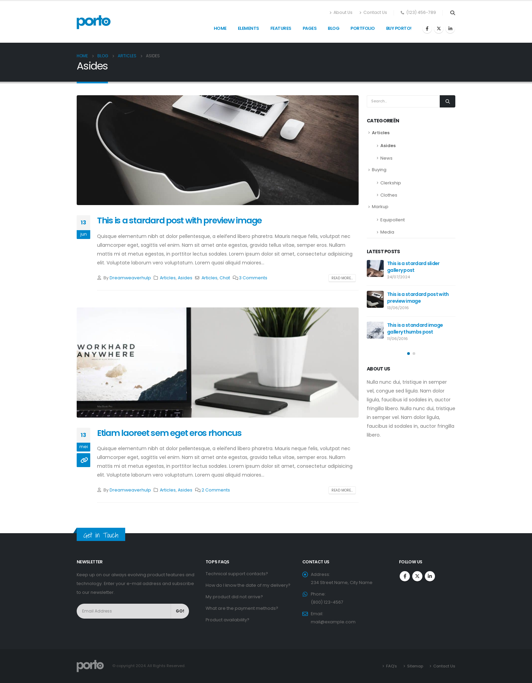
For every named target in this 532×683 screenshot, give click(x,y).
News (386, 158)
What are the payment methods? (242, 608)
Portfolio (362, 28)
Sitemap (415, 666)
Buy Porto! (399, 28)
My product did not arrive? (234, 597)
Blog (333, 28)
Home (220, 28)
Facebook (405, 576)
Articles (168, 278)
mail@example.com (333, 622)
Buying (379, 169)
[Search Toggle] (452, 13)
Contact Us (373, 12)
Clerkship (390, 183)
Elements (248, 28)
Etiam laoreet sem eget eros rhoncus (169, 433)
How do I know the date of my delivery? (248, 585)
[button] (408, 353)
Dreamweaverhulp (130, 278)
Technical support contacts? (237, 574)
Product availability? (227, 620)
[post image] (218, 150)
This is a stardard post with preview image (179, 220)
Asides (185, 278)
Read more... (342, 278)
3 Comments (253, 278)
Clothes (388, 195)
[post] (375, 268)
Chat (225, 278)
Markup (380, 206)
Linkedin (430, 576)
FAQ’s (391, 666)
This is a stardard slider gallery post (413, 267)
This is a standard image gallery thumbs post (415, 328)
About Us (341, 12)
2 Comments (216, 490)
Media (387, 232)
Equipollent (392, 220)
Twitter (417, 576)
